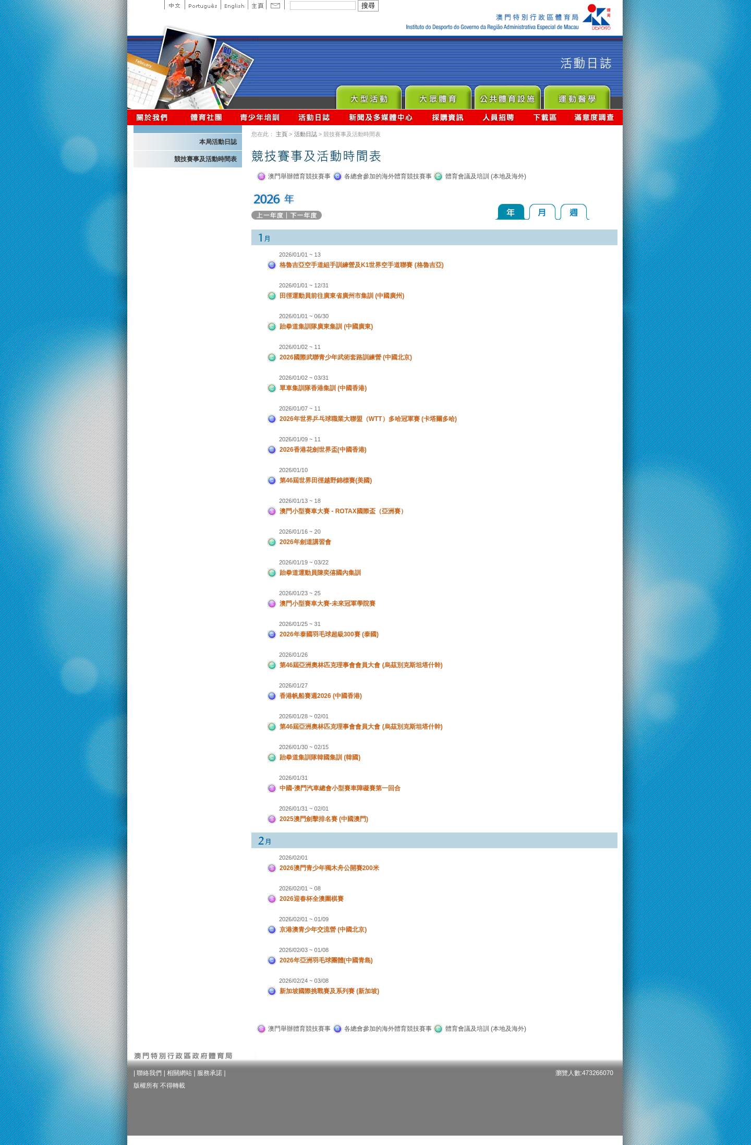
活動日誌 (315, 117)
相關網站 (179, 1073)
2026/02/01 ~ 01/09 (304, 919)
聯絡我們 (149, 1073)
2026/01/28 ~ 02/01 (304, 716)
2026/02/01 (293, 857)
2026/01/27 (293, 685)
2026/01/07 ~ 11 (300, 408)
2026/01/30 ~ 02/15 (304, 747)
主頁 (257, 4)
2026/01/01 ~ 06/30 (304, 316)
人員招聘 (498, 117)
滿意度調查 (594, 117)
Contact (275, 4)
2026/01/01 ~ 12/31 (304, 285)
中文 (174, 4)
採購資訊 (448, 117)
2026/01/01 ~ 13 (300, 254)
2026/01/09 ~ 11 (300, 439)
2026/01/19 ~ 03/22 (304, 562)
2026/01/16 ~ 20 (300, 531)
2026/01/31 (293, 778)
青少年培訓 (260, 117)
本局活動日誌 (218, 142)
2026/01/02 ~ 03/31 (304, 378)
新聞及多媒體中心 (381, 117)
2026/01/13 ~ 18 (300, 501)
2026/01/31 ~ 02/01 (304, 808)
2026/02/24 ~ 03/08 (304, 981)
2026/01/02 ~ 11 (300, 347)
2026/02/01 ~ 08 (300, 888)
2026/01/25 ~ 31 (300, 624)
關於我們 (154, 117)
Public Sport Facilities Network (507, 94)
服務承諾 (209, 1073)
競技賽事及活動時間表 (205, 159)
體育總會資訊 (206, 117)
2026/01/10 (293, 470)
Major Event (368, 94)
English (234, 4)
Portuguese (203, 4)
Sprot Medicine (576, 94)
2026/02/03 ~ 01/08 (304, 950)
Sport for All (438, 94)
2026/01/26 (293, 655)
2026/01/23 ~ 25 (300, 593)
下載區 (544, 117)
